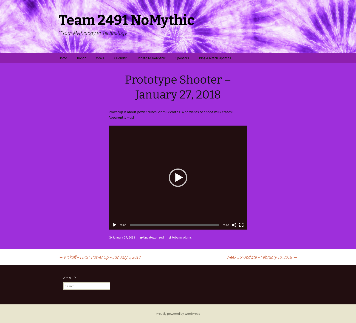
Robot (81, 58)
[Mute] (234, 225)
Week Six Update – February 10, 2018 (262, 257)
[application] (178, 178)
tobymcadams (182, 237)
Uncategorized (153, 237)
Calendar (120, 58)
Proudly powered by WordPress (178, 314)
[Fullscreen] (241, 225)
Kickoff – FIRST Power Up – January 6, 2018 (100, 257)
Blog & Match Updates (215, 58)
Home (63, 58)
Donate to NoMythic (151, 58)
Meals (100, 58)
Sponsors (182, 58)
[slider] (174, 225)
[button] (178, 178)
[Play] (114, 225)
